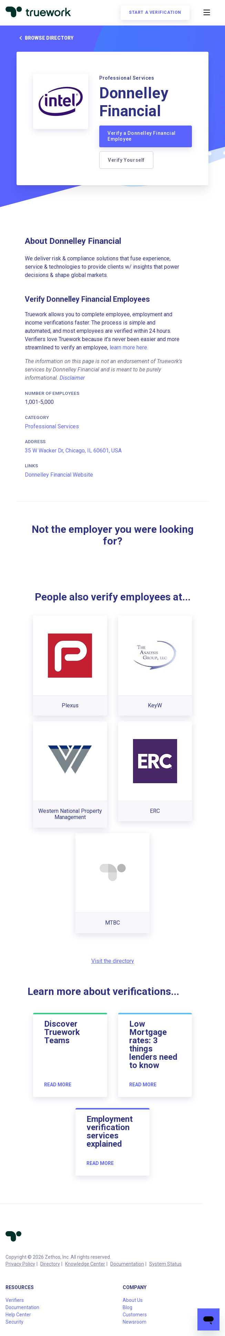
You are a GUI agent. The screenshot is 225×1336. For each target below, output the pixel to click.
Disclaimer (72, 378)
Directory (50, 1264)
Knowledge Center (85, 1264)
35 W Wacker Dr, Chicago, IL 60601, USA (73, 450)
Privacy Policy (20, 1264)
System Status (165, 1264)
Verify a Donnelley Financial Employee (142, 136)
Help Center (18, 1314)
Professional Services (52, 426)
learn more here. (129, 347)
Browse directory (45, 38)
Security (14, 1322)
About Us (133, 1300)
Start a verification (155, 12)
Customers (135, 1314)
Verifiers (15, 1300)
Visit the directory (112, 961)
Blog (127, 1307)
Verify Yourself (126, 160)
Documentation (127, 1264)
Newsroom (134, 1322)
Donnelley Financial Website (59, 474)
